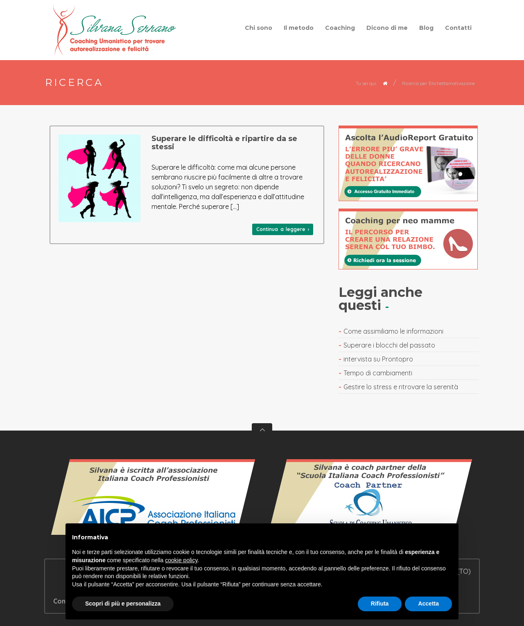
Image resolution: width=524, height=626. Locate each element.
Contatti (458, 27)
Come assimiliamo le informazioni (393, 331)
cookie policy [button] (181, 560)
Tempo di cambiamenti (377, 373)
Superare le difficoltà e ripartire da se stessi (224, 142)
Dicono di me (387, 27)
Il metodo (299, 27)
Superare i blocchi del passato (389, 345)
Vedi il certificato (153, 501)
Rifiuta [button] (380, 603)
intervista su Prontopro (378, 359)
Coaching (340, 27)
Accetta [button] (428, 603)
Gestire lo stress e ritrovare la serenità (400, 387)
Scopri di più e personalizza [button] (122, 603)
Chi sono (258, 27)
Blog (426, 27)
